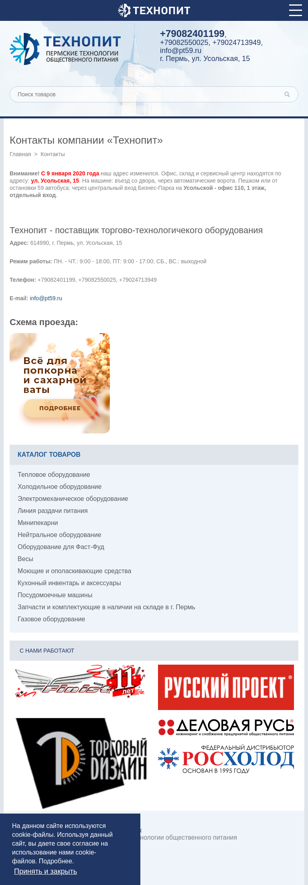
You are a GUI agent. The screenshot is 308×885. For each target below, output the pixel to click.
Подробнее (55, 861)
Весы (25, 558)
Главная (20, 154)
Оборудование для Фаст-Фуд (61, 546)
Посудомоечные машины (55, 595)
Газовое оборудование (51, 619)
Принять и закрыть (45, 871)
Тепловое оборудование (54, 474)
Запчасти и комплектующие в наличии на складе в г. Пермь (106, 607)
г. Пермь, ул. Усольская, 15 (205, 59)
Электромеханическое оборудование (73, 498)
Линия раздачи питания (53, 510)
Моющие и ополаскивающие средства (75, 571)
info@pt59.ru (180, 51)
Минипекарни (38, 522)
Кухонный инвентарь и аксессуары (69, 583)
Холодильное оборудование (59, 486)
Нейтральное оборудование (59, 534)
